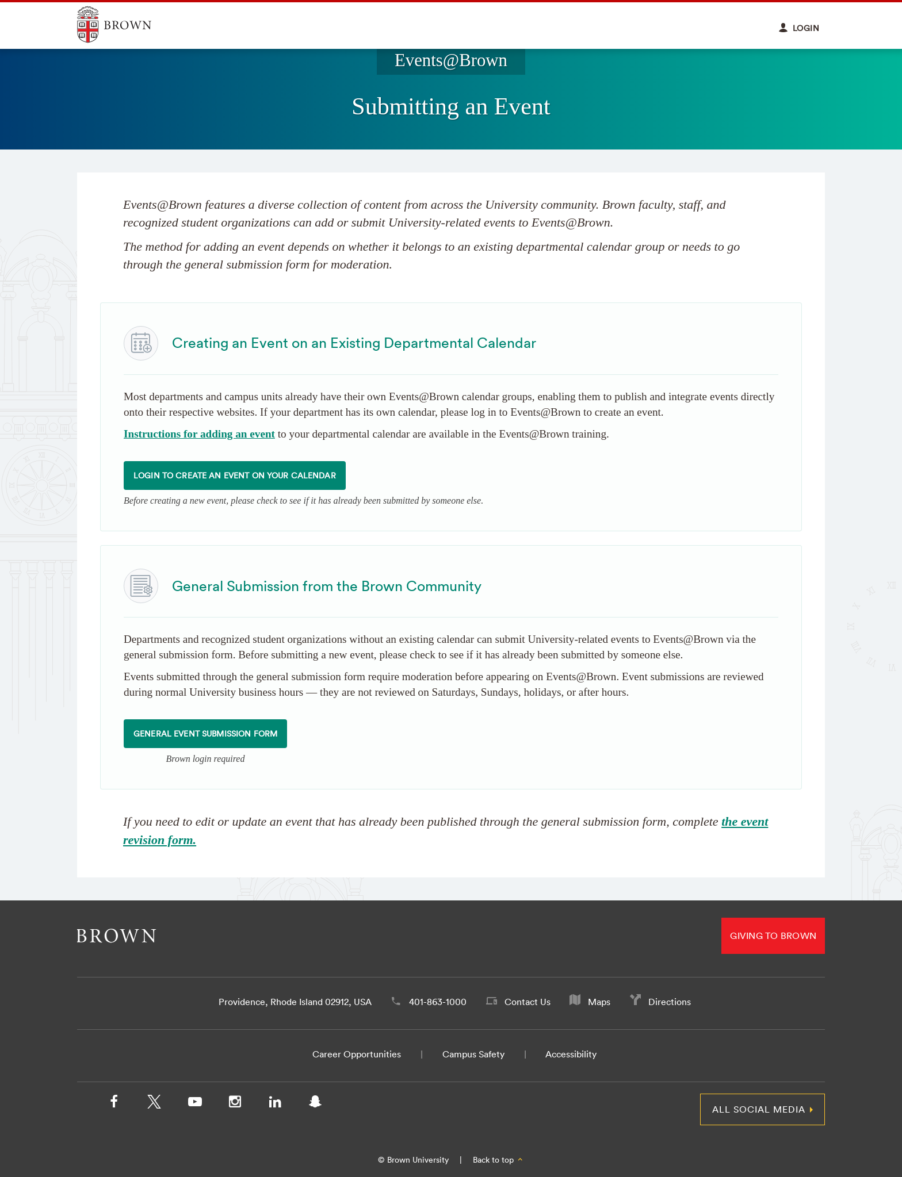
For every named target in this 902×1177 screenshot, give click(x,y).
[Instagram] (235, 1104)
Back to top (498, 1160)
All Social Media (758, 1109)
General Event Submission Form (205, 734)
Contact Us (527, 1001)
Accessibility (571, 1054)
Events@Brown (451, 60)
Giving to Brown (773, 935)
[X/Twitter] (154, 1104)
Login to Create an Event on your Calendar (234, 475)
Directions (669, 1001)
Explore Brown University (127, 24)
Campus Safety (473, 1054)
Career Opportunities (356, 1054)
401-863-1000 (438, 1001)
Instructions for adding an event (199, 434)
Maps (599, 1001)
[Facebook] (114, 1104)
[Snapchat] (315, 1104)
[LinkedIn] (275, 1104)
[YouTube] (194, 1104)
